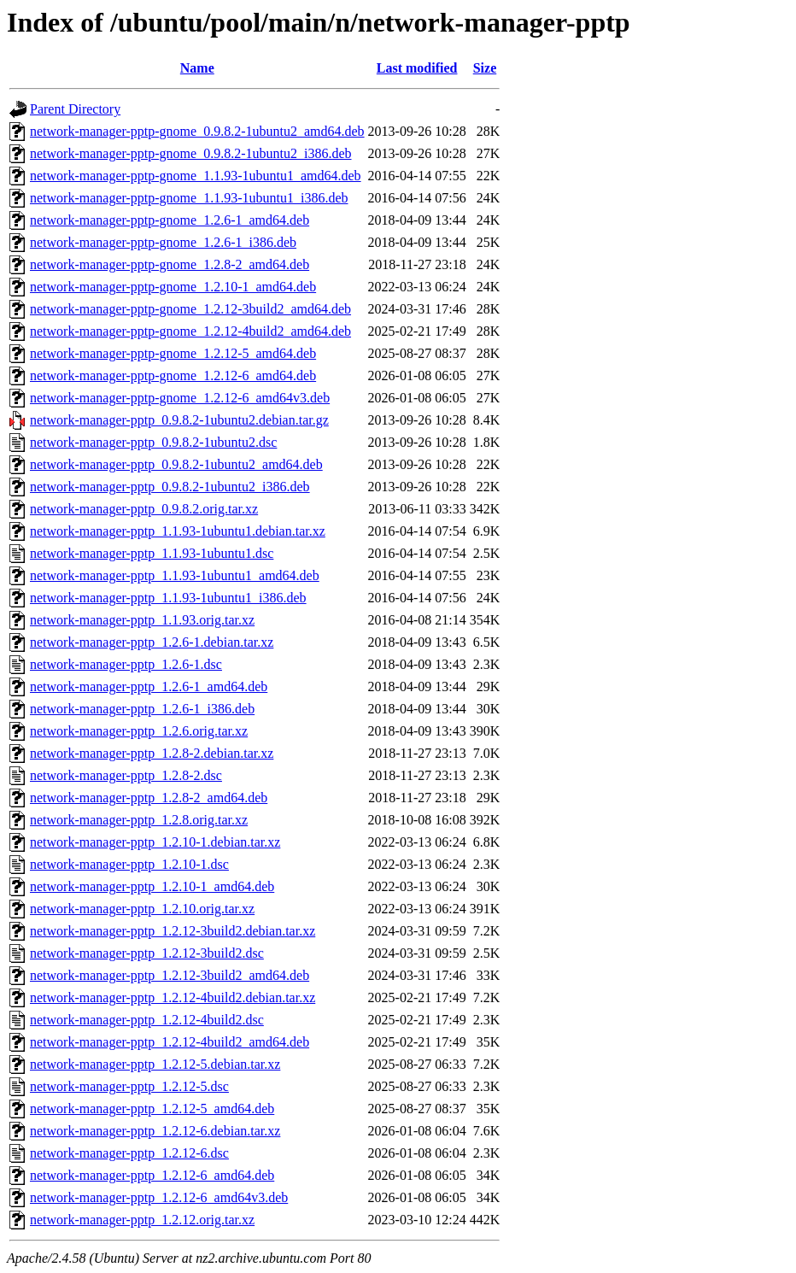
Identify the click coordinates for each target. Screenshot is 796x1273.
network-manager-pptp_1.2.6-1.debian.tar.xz (151, 642)
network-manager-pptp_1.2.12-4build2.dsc (147, 1019)
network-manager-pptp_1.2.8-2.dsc (126, 775)
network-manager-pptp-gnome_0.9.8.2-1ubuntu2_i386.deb (190, 153)
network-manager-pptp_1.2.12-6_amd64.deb (152, 1175)
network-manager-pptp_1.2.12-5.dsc (129, 1086)
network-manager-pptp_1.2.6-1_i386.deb (142, 708)
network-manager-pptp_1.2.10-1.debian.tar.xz (155, 842)
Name (197, 68)
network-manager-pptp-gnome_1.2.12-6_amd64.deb (173, 375)
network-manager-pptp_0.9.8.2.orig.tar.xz (144, 509)
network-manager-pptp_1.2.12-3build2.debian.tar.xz (172, 931)
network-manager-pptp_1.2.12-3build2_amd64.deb (169, 975)
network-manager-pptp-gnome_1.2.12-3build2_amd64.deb (190, 309)
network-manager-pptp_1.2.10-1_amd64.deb (152, 886)
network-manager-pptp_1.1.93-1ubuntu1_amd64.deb (174, 575)
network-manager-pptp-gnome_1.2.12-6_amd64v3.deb (180, 397)
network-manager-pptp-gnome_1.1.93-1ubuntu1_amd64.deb (195, 175)
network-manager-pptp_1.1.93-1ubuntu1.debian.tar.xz (177, 531)
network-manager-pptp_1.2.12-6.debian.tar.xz (155, 1130)
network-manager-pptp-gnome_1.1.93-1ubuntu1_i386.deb (189, 198)
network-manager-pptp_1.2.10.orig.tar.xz (142, 908)
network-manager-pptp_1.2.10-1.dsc (129, 864)
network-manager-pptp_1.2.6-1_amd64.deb (148, 686)
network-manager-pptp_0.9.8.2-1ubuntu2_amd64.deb (176, 464)
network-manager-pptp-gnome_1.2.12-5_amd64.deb (173, 353)
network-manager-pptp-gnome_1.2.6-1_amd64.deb (169, 220)
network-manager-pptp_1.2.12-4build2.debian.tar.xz (172, 997)
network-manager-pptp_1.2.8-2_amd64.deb (148, 797)
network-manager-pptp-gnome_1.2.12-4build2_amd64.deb (190, 331)
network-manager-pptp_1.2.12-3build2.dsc (147, 953)
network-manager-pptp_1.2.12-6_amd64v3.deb (159, 1197)
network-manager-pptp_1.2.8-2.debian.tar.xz (151, 753)
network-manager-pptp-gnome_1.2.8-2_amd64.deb (169, 264)
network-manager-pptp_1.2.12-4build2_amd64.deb (169, 1042)
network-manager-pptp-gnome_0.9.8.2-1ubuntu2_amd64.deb (197, 131)
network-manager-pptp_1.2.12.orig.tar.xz (142, 1219)
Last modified (417, 68)
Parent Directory (75, 109)
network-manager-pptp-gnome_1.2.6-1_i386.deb (163, 242)
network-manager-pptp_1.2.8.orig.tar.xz (139, 819)
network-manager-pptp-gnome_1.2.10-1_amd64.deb (173, 286)
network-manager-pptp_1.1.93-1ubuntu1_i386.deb (168, 597)
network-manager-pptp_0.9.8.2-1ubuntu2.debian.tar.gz (179, 420)
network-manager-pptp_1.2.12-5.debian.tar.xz (155, 1064)
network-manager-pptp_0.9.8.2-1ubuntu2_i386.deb (170, 486)
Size (485, 68)
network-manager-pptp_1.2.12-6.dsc (129, 1153)
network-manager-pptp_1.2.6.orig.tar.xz (139, 731)
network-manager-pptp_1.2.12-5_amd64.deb (152, 1108)
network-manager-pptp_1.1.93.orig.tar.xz (142, 620)
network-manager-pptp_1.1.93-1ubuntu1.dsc (151, 553)
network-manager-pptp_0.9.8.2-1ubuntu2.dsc (153, 442)
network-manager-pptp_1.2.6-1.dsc (126, 664)
